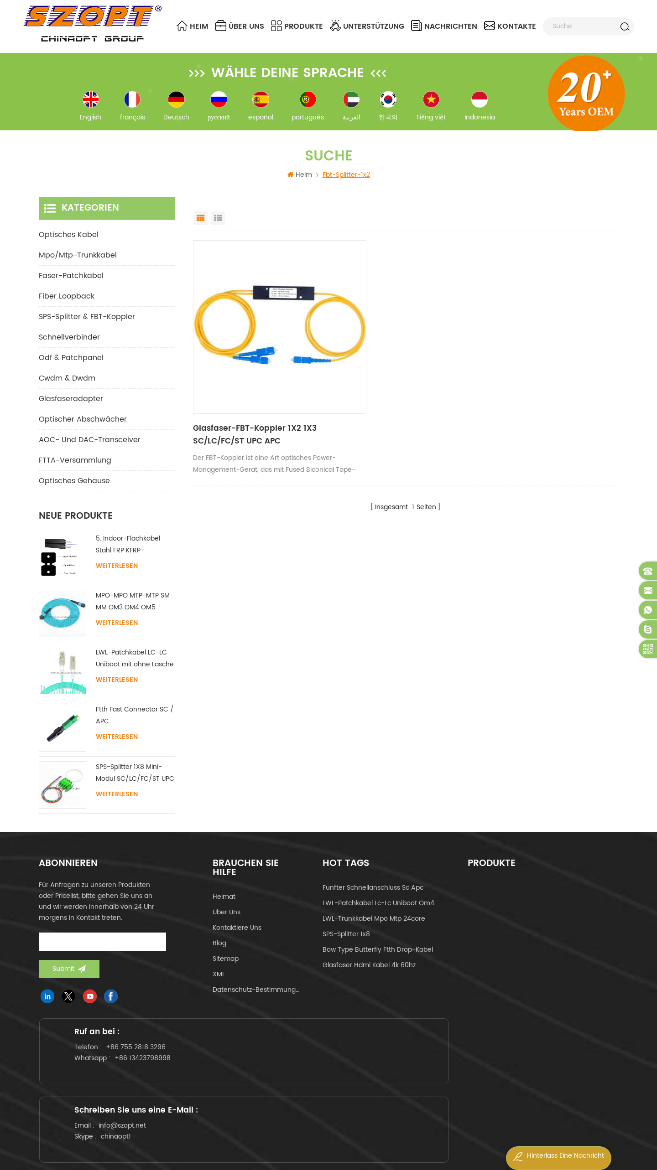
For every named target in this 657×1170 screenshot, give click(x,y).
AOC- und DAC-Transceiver (90, 450)
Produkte (297, 26)
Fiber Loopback (66, 307)
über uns (239, 26)
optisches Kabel (69, 245)
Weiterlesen (117, 577)
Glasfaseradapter (71, 409)
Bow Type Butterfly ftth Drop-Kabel (378, 960)
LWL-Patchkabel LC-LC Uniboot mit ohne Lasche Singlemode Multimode (135, 669)
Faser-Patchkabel (71, 286)
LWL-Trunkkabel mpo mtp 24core (374, 929)
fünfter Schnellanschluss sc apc (373, 898)
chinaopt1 (322, 1094)
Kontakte (510, 26)
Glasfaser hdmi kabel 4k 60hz (369, 975)
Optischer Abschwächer (83, 430)
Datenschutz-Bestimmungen (256, 1000)
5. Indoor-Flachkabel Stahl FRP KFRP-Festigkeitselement (128, 555)
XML (219, 984)
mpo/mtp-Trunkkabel (78, 266)
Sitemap (226, 969)
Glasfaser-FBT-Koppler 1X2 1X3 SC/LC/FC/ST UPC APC (250, 404)
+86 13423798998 (153, 1085)
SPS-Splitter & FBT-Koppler (87, 327)
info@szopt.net (328, 1083)
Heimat (224, 907)
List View (218, 229)
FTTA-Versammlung (75, 471)
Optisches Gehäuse (74, 491)
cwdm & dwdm (67, 389)
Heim (193, 26)
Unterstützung (367, 26)
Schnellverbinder (69, 348)
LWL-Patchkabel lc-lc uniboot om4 (378, 913)
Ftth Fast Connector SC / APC (135, 726)
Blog (219, 953)
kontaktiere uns (237, 938)
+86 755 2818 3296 (147, 1074)
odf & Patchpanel (71, 368)
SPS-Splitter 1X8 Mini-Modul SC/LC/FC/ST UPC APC (135, 783)
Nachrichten (444, 26)
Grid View (201, 229)
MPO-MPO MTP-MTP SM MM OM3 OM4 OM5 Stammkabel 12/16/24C (133, 612)
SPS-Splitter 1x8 (346, 944)
